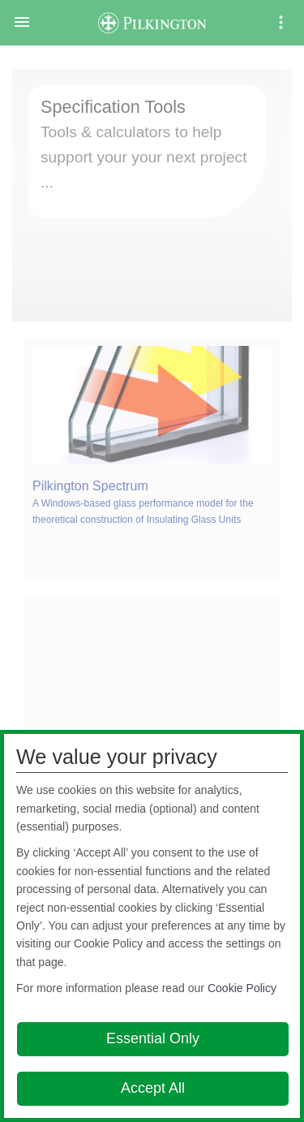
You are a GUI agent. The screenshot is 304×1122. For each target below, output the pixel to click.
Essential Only (152, 1038)
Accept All (153, 1088)
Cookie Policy (242, 988)
